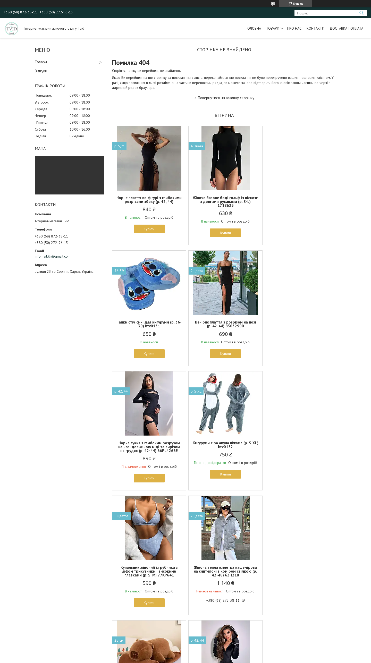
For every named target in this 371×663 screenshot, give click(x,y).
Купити (149, 233)
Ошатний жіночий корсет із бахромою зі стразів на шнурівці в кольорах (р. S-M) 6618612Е (224, 575)
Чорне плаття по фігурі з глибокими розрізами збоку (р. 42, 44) (148, 201)
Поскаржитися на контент (181, 658)
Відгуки (41, 71)
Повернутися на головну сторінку (226, 97)
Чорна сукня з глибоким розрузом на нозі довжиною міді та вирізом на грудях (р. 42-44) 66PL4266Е (224, 326)
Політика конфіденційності (222, 658)
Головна (253, 28)
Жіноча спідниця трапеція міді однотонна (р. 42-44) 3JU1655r (300, 573)
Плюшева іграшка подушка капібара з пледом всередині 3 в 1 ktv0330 (299, 450)
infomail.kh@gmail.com (53, 256)
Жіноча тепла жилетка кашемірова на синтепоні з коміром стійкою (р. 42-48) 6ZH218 (224, 450)
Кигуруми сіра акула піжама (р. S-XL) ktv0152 (299, 324)
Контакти (315, 28)
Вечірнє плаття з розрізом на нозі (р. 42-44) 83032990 (148, 324)
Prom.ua (210, 653)
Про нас (294, 28)
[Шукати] (361, 13)
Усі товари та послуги (222, 633)
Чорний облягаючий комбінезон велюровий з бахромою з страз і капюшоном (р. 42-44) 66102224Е (149, 575)
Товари (272, 28)
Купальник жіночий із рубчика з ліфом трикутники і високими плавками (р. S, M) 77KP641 (148, 450)
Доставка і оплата (346, 28)
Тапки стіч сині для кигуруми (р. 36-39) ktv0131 (299, 199)
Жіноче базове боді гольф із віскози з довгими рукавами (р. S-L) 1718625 (224, 201)
